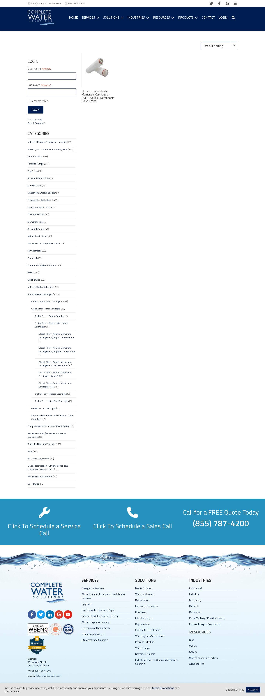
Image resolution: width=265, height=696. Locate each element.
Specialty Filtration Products (41, 444)
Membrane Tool (35, 222)
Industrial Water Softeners (40, 287)
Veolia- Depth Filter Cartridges (46, 301)
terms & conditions (163, 688)
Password (39, 85)
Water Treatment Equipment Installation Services (103, 596)
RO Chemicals (34, 250)
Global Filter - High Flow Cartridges (52, 401)
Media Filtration (143, 588)
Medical (193, 606)
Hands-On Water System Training (100, 616)
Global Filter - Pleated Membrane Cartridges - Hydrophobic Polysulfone (57, 349)
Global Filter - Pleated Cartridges (51, 394)
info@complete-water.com (46, 3)
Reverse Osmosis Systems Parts (43, 243)
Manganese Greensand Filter (42, 192)
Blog (191, 640)
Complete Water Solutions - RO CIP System (49, 426)
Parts (30, 451)
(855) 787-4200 (43, 670)
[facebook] (219, 3)
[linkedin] (235, 3)
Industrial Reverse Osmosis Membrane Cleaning (157, 662)
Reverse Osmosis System (40, 476)
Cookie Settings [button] (235, 689)
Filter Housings (35, 156)
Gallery (193, 652)
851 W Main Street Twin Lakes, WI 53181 (38, 663)
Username (39, 68)
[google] (227, 3)
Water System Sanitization (149, 636)
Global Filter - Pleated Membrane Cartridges (51, 324)
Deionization (142, 600)
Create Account (35, 119)
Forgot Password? (36, 123)
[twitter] (211, 3)
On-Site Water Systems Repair (98, 610)
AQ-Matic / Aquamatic (38, 458)
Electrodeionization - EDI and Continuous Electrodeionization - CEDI (48, 467)
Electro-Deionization (146, 606)
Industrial (194, 594)
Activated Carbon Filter (39, 178)
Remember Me (39, 101)
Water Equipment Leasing (95, 622)
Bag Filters (33, 171)
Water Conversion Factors (203, 658)
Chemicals (33, 258)
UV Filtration (34, 484)
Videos (193, 646)
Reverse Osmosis (145, 654)
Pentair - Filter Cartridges (43, 408)
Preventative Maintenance (96, 628)
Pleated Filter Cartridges (39, 200)
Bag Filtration (142, 624)
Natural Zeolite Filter (37, 236)
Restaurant (195, 612)
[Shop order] (219, 45)
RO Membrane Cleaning (95, 640)
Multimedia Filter (36, 214)
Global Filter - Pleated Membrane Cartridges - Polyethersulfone (55, 363)
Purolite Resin (34, 185)
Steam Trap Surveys (92, 634)
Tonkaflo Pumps (35, 163)
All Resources (196, 664)
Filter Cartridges (144, 618)
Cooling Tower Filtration (148, 630)
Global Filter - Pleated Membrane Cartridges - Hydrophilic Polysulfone (56, 335)
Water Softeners (144, 594)
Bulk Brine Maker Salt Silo (40, 207)
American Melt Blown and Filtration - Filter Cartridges (52, 417)
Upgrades (87, 604)
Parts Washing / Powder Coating (207, 618)
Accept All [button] (253, 689)
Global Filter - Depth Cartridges (50, 316)
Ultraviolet (140, 612)
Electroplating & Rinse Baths (204, 624)
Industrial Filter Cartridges (40, 294)
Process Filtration (144, 642)
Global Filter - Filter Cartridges (45, 308)
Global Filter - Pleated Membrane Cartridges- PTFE (55, 384)
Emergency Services (93, 588)
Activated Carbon (36, 229)
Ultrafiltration (34, 279)
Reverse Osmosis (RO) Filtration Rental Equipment (47, 435)
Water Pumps (142, 648)
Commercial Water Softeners (42, 265)
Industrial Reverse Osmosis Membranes (47, 142)
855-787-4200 (76, 3)
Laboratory (195, 600)
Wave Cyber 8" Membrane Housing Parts (47, 149)
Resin (30, 272)
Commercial (195, 588)
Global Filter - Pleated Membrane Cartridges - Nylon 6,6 (55, 374)
